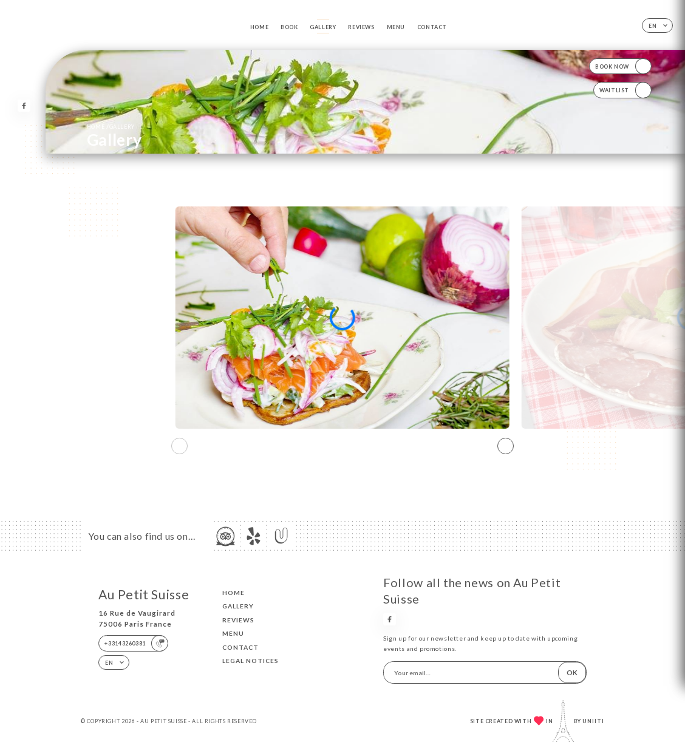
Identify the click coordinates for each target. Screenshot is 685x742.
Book (289, 27)
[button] (505, 445)
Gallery (323, 27)
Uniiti (593, 721)
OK (572, 672)
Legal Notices (250, 660)
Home (259, 27)
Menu (396, 27)
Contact (432, 27)
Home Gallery (111, 126)
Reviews (361, 27)
